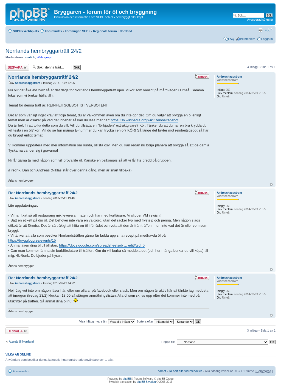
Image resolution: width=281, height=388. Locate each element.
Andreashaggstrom (27, 82)
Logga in (267, 38)
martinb (30, 57)
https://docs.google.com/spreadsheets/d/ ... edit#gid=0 (102, 245)
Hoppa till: (168, 341)
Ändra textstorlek (269, 30)
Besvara (17, 67)
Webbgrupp (44, 57)
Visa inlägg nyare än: (107, 321)
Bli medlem (247, 38)
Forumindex (53, 31)
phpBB (127, 378)
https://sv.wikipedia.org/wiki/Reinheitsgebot (144, 120)
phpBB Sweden (146, 381)
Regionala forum (105, 31)
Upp (271, 184)
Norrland (126, 31)
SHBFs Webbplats (26, 31)
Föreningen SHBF (77, 31)
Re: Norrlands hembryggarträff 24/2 (43, 192)
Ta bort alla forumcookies (185, 371)
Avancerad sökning (260, 19)
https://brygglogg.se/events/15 (32, 240)
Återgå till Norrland (21, 341)
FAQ (231, 38)
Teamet (161, 371)
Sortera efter (155, 321)
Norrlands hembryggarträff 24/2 (43, 51)
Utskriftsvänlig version (260, 30)
